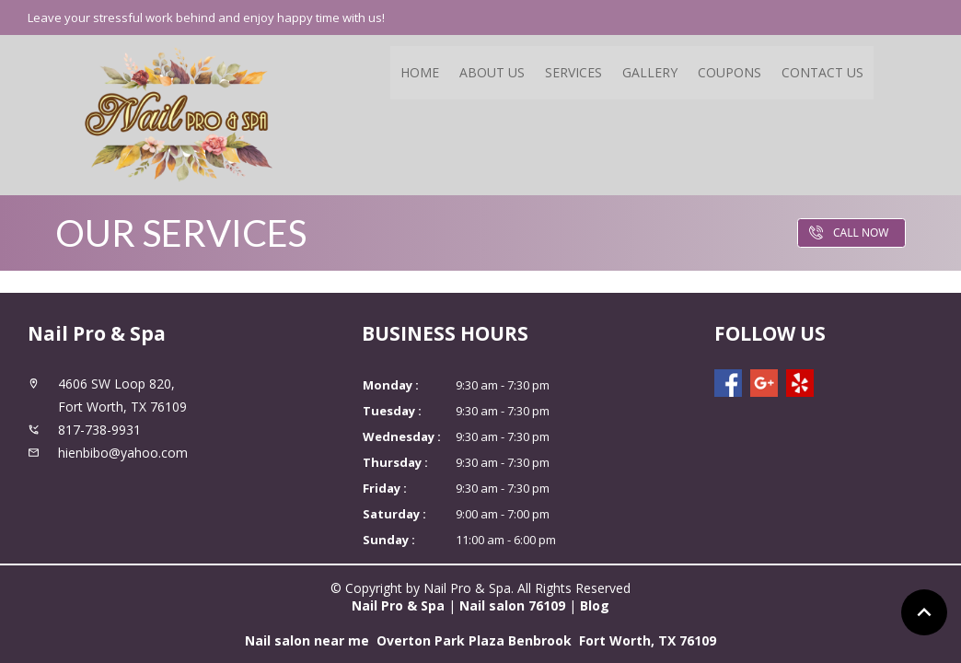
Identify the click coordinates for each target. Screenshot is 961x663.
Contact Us (822, 72)
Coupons (729, 72)
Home (419, 72)
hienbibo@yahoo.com (123, 452)
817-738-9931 (99, 429)
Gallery (649, 72)
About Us (492, 72)
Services (573, 72)
